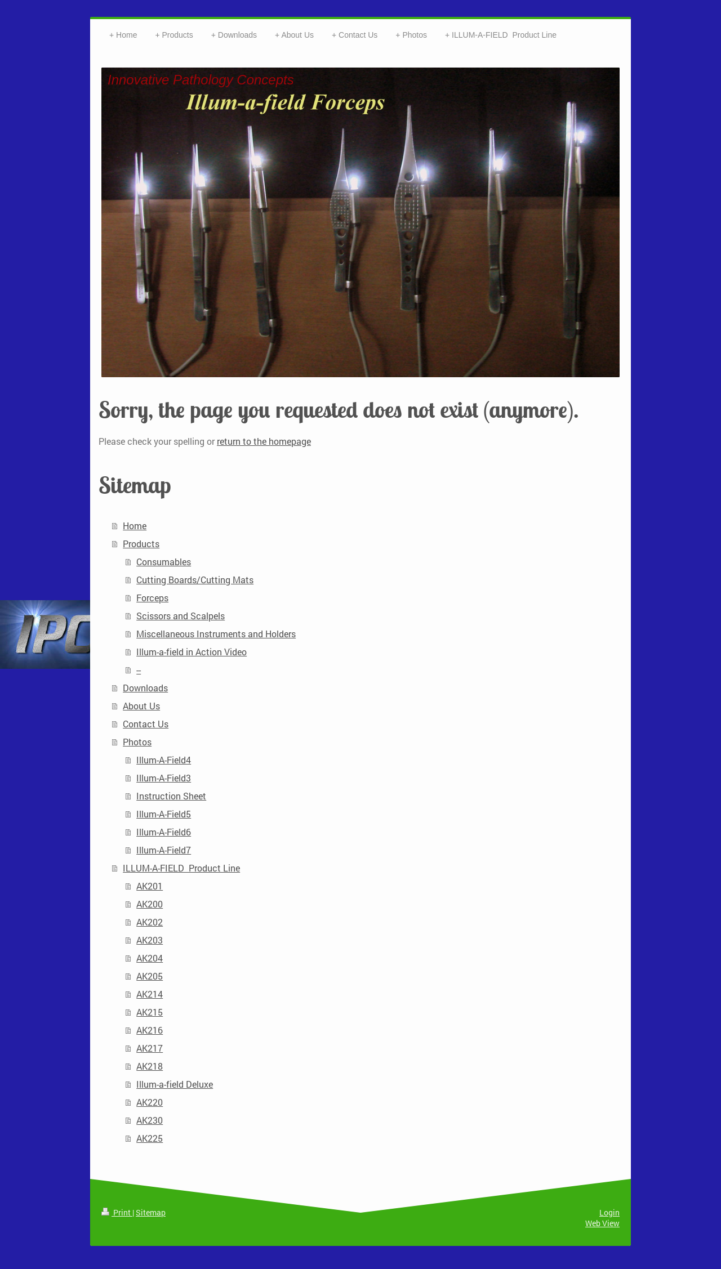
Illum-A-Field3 (163, 778)
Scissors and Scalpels (180, 616)
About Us (141, 706)
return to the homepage (264, 441)
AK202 (149, 922)
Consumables (163, 562)
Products (141, 543)
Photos (137, 742)
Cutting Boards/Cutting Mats (194, 580)
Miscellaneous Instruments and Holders (216, 634)
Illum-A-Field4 (163, 760)
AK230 (149, 1120)
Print (116, 1212)
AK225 (149, 1138)
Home (134, 525)
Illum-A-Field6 (163, 832)
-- (138, 670)
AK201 (149, 886)
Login (609, 1212)
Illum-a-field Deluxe (174, 1084)
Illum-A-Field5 (163, 814)
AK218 (149, 1066)
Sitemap (151, 1212)
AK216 (149, 1030)
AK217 (149, 1048)
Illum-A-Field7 (163, 850)
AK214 (149, 994)
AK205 (149, 976)
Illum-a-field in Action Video (191, 652)
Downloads (145, 688)
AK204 (149, 958)
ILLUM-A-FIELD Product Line (181, 868)
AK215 (149, 1012)
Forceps (152, 598)
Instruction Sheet (171, 796)
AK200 (149, 904)
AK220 (149, 1102)
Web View (602, 1223)
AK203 (149, 940)
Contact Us (145, 724)
